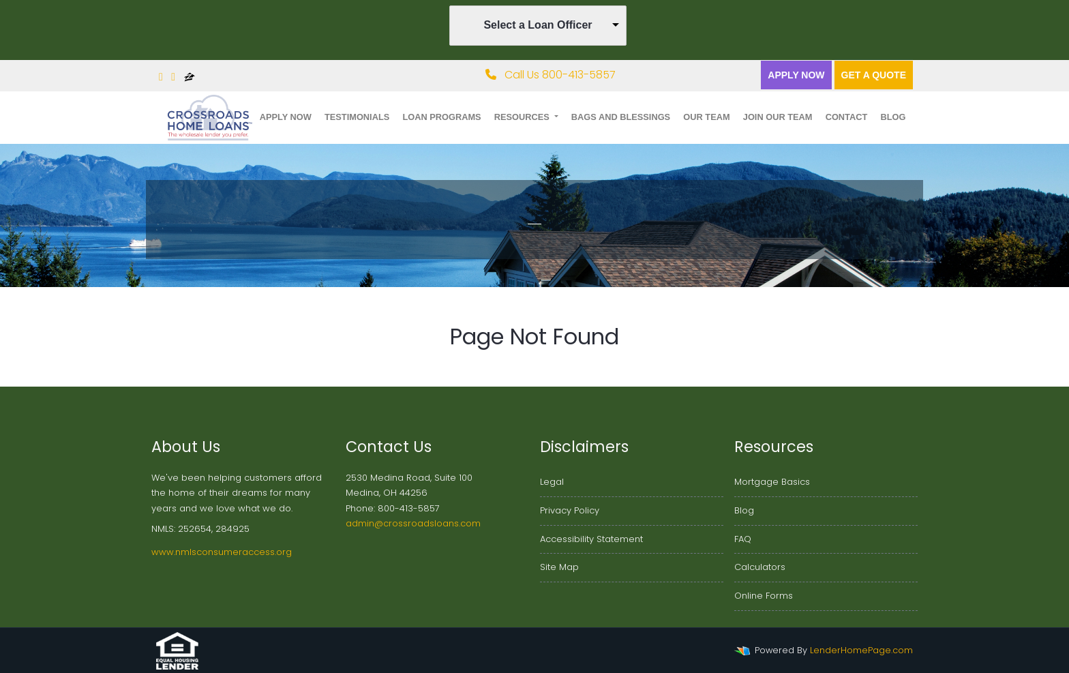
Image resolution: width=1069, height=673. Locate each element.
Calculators (759, 566)
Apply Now (796, 75)
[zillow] (189, 77)
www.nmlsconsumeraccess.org (221, 551)
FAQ (742, 539)
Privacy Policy (569, 510)
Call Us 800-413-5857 (550, 75)
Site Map (559, 566)
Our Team (706, 117)
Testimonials (357, 117)
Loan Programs (441, 117)
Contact (847, 117)
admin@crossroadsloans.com (413, 523)
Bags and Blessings (620, 117)
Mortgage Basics (772, 481)
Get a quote (873, 75)
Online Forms (763, 595)
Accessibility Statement (591, 539)
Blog (892, 117)
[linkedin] (173, 77)
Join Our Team (778, 117)
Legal (552, 481)
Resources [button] (523, 117)
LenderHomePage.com (861, 650)
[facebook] (161, 77)
